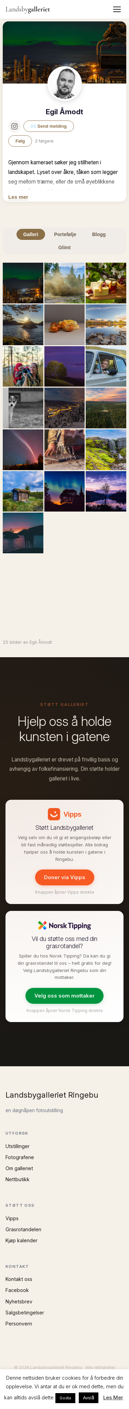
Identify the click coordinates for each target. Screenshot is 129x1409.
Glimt (64, 247)
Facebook (17, 1290)
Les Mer (113, 1397)
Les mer (18, 197)
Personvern (19, 1324)
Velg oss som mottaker (64, 995)
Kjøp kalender (21, 1240)
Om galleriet (19, 1168)
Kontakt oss (19, 1279)
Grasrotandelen (23, 1229)
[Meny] (116, 9)
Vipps (12, 1218)
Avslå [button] (88, 1397)
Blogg (99, 234)
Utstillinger (18, 1146)
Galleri (31, 234)
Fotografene (20, 1157)
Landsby (28, 9)
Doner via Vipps (64, 877)
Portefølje (65, 234)
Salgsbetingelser (25, 1312)
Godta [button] (65, 1398)
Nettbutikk (18, 1179)
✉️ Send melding (49, 126)
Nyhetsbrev (19, 1301)
